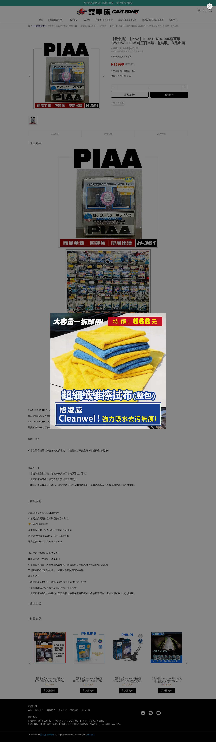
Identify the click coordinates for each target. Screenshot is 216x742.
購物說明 (86, 710)
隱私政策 (74, 710)
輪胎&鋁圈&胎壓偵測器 (152, 20)
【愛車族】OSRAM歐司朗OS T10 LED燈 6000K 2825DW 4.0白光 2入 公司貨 (49, 680)
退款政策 (63, 710)
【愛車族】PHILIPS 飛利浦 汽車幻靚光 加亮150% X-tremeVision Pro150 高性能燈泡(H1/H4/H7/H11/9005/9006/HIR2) (166, 680)
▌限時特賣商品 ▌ (56, 20)
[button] (103, 75)
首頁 (41, 20)
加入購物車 (129, 94)
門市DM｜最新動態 (104, 20)
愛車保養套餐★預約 (127, 20)
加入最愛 (118, 103)
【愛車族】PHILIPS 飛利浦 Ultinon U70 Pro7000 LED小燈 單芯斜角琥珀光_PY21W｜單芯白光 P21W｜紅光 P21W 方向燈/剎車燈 (88, 680)
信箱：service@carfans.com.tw (42, 724)
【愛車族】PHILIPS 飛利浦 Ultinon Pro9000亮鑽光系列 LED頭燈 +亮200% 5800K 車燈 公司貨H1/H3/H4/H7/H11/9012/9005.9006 (127, 680)
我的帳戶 (51, 710)
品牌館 (87, 20)
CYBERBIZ (90, 735)
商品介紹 (54, 134)
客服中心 (173, 20)
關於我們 (39, 710)
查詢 (30, 710)
